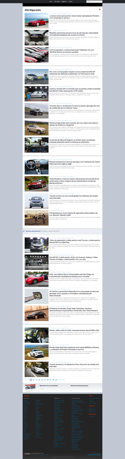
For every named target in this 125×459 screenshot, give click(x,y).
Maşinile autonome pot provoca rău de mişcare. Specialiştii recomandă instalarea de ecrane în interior (73, 34)
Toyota (37, 432)
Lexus (25, 439)
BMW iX (74, 442)
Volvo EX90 (57, 435)
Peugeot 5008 (57, 425)
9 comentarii (67, 306)
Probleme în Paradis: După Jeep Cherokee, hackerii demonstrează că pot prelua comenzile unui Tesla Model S (73, 309)
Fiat (25, 418)
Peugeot (38, 412)
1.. (27, 379)
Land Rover (26, 435)
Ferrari (25, 417)
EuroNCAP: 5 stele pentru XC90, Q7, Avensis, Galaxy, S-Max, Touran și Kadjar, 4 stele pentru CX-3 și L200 (73, 258)
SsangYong (38, 425)
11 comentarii (71, 255)
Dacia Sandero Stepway (77, 410)
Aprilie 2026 (92, 408)
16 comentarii (70, 159)
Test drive (91, 401)
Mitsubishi (38, 407)
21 (33, 379)
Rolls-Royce (39, 418)
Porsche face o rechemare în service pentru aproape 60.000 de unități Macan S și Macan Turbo (74, 107)
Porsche (38, 413)
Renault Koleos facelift (77, 438)
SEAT (37, 420)
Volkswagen (39, 434)
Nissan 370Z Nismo (77, 400)
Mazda (37, 402)
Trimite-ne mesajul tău (94, 454)
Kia (24, 432)
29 (56, 379)
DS (24, 415)
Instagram (75, 389)
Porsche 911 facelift (58, 436)
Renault (38, 417)
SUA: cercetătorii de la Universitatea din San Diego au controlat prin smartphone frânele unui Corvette (71, 275)
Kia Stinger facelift (76, 434)
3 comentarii (66, 328)
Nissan (37, 408)
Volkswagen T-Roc (58, 410)
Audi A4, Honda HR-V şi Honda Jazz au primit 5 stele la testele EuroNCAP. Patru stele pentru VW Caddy (74, 90)
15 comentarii (71, 238)
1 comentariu (69, 137)
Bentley (26, 407)
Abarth (25, 400)
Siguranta (62, 13)
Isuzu (25, 427)
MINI (37, 405)
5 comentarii (69, 69)
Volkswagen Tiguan (59, 400)
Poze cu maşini (93, 403)
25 (45, 379)
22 (36, 379)
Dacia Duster (75, 444)
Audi (25, 405)
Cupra (25, 412)
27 (50, 379)
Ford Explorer (75, 405)
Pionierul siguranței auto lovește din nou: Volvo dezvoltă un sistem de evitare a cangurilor (73, 124)
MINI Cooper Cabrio (59, 422)
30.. (58, 379)
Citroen (25, 410)
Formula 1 (91, 416)
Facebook (72, 389)
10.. (28, 379)
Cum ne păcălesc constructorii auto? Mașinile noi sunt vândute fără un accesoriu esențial (71, 51)
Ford (25, 420)
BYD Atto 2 (57, 408)
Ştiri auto (91, 400)
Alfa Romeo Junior (58, 446)
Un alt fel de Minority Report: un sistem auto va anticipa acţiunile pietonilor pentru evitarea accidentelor (72, 141)
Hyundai (26, 425)
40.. (60, 379)
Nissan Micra (75, 412)
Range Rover (39, 415)
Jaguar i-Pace (75, 419)
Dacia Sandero (75, 446)
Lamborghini (27, 434)
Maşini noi (27, 395)
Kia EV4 (56, 417)
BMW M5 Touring (58, 415)
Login (74, 1)
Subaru (37, 427)
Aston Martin (27, 403)
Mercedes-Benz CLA (59, 402)
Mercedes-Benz (40, 403)
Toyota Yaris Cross (76, 408)
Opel (37, 410)
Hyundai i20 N (75, 424)
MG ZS (56, 430)
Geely (25, 422)
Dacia (25, 413)
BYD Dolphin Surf (58, 438)
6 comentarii (70, 86)
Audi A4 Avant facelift (77, 432)
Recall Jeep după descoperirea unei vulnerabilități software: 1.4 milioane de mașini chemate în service (74, 348)
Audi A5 (56, 423)
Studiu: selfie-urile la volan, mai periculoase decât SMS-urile (74, 330)
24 (42, 379)
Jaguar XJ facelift (76, 406)
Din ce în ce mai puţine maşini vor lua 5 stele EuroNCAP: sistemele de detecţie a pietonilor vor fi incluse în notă (72, 73)
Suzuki (37, 429)
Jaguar (25, 429)
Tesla (37, 430)
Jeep (25, 430)
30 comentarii (69, 47)
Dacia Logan (75, 447)
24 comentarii (68, 362)
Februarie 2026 (93, 411)
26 (47, 379)
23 (39, 379)
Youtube (79, 389)
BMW (25, 408)
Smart (37, 424)
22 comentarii (71, 176)
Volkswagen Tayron (59, 428)
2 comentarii (69, 13)
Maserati (38, 400)
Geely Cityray (57, 405)
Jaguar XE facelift (76, 426)
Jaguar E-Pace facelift (77, 431)
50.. (62, 379)
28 (53, 379)
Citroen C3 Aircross (59, 420)
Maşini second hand (94, 398)
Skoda (37, 422)
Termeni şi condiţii (43, 454)
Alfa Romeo (26, 402)
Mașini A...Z (39, 437)
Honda (25, 424)
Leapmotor (26, 437)
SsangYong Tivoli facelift (78, 436)
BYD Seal (56, 403)
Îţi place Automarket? (33, 231)
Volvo (37, 435)
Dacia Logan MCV (76, 449)
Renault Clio (57, 407)
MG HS (56, 427)
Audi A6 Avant (57, 418)
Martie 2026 (92, 410)
